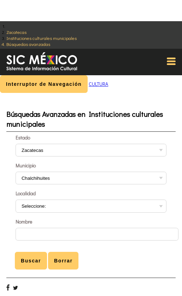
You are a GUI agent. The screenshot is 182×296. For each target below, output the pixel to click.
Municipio (26, 165)
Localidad (26, 193)
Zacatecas (16, 32)
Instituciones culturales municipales (41, 38)
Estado (23, 137)
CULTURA (98, 84)
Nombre (24, 221)
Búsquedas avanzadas (28, 44)
